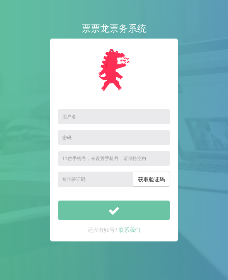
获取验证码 (151, 179)
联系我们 (129, 229)
